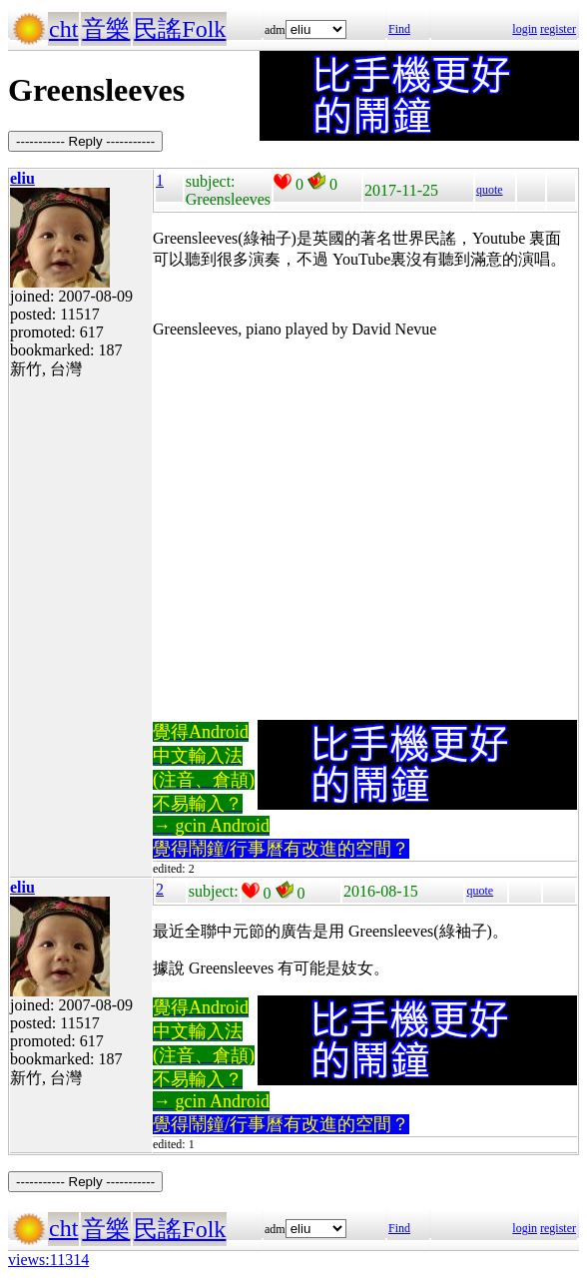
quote (489, 190)
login (524, 29)
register (558, 29)
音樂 (106, 29)
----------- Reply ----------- (85, 141)
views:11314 (48, 1259)
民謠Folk (180, 29)
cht (63, 29)
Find (399, 29)
